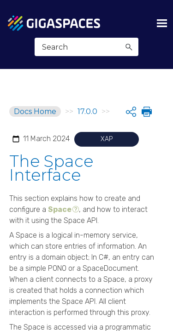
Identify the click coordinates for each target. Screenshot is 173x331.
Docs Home (35, 111)
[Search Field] (86, 47)
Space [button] (60, 209)
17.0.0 (87, 111)
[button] (128, 47)
